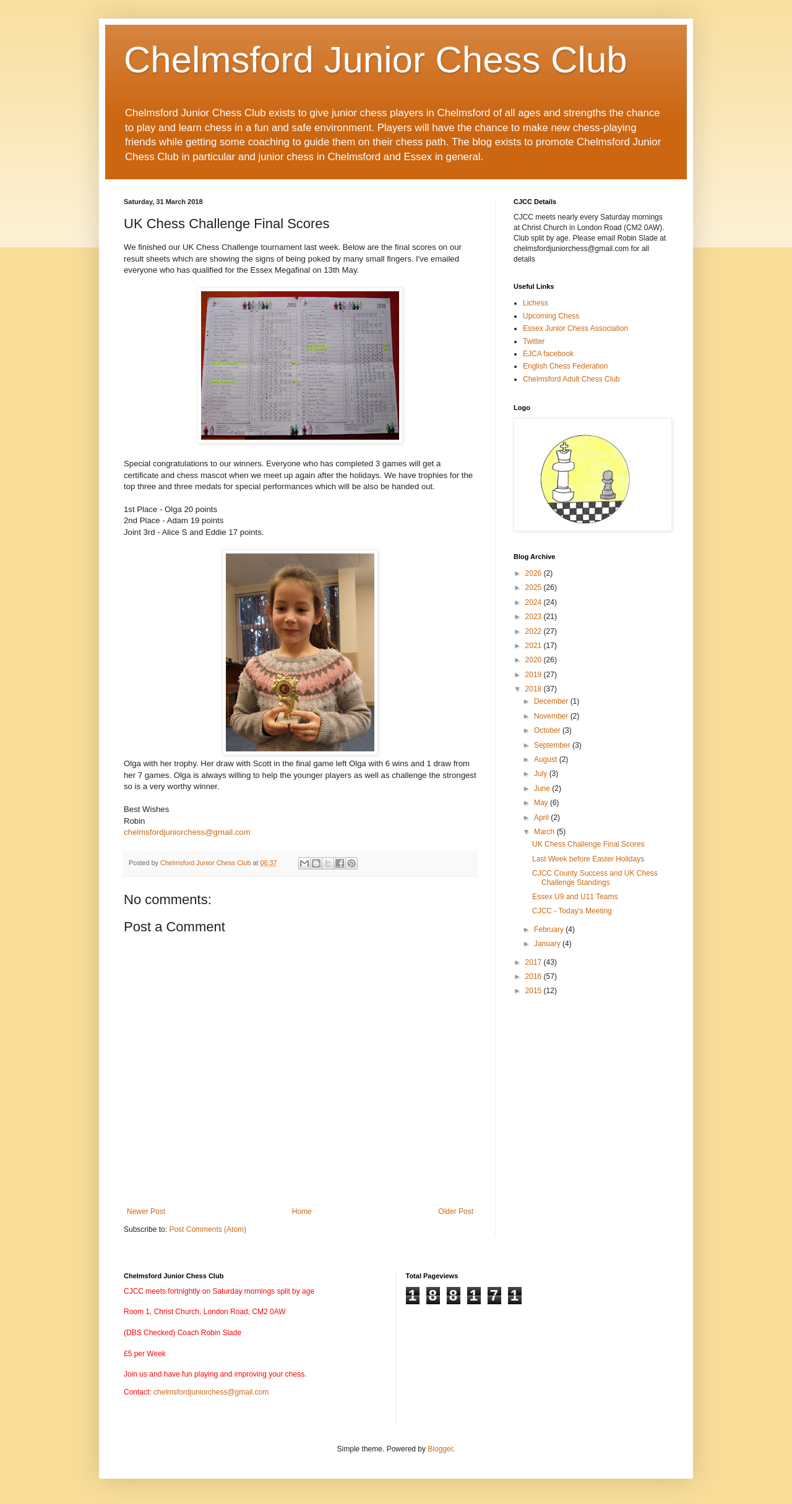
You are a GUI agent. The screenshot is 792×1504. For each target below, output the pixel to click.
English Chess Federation (565, 366)
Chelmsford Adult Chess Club (571, 379)
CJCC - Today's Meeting (572, 911)
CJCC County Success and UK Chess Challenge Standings (595, 877)
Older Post (455, 1211)
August (546, 759)
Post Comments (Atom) (207, 1229)
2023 (534, 616)
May (542, 802)
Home (302, 1211)
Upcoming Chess (551, 316)
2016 (534, 976)
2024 (534, 602)
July (541, 773)
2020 (534, 660)
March (545, 831)
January (548, 943)
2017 (534, 962)
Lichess (535, 303)
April (542, 817)
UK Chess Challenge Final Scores (588, 844)
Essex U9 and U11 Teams (575, 896)
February (550, 929)
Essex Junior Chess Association (575, 328)
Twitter (533, 341)
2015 (534, 990)
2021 (534, 645)
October (548, 730)
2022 (534, 631)
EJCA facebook (548, 353)
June (543, 788)
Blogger (440, 1449)
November (552, 716)
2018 (534, 689)
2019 (534, 674)
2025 (534, 587)
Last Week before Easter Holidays (588, 859)
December (552, 701)
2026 (534, 573)
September (553, 745)
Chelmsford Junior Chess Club (375, 59)
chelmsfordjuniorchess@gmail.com (187, 832)
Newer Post (146, 1211)
